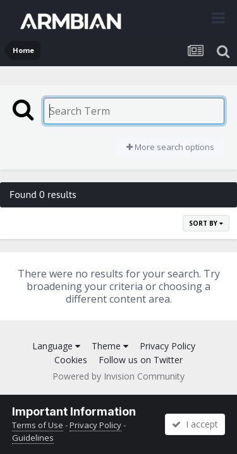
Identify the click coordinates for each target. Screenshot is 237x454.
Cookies (70, 360)
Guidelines (33, 437)
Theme (110, 346)
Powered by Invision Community (118, 376)
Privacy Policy (167, 346)
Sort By (206, 223)
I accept (195, 424)
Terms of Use (37, 425)
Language (56, 346)
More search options (170, 147)
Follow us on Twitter (141, 360)
